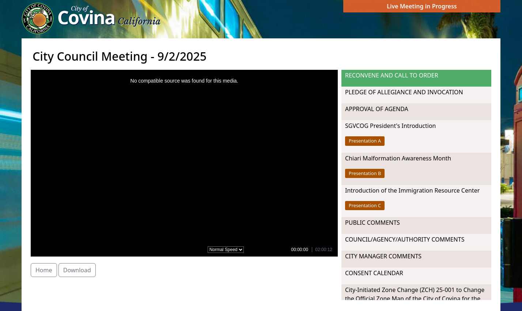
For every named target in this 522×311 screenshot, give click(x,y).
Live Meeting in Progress (422, 6)
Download (77, 270)
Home (43, 270)
